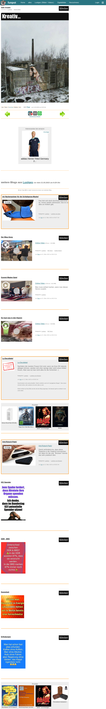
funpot (12, 2)
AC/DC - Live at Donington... (43, 428)
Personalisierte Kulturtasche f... (60, 701)
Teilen (5, 107)
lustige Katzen (58, 250)
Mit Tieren (50, 250)
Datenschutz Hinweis (35, 116)
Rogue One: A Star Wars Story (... (26, 427)
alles (30, 2)
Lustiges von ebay (55, 213)
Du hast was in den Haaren (11, 318)
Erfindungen (6, 637)
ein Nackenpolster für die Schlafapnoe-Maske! (20, 197)
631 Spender (6, 482)
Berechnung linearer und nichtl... (26, 707)
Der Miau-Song (7, 237)
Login (97, 2)
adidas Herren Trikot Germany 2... (35, 160)
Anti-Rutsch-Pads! (9, 442)
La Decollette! (7, 358)
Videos (50, 2)
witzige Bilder (17, 9)
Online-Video (40, 243)
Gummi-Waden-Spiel (9, 277)
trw (41, 217)
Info (20, 107)
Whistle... (60, 428)
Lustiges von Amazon (35, 375)
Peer (28, 107)
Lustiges (38, 2)
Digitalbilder (61, 2)
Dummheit (5, 592)
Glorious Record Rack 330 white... (9, 423)
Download (10, 107)
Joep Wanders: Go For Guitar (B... (9, 707)
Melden (16, 107)
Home (23, 2)
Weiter (63, 8)
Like (2, 107)
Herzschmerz (74, 2)
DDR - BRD (5, 539)
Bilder (44, 2)
